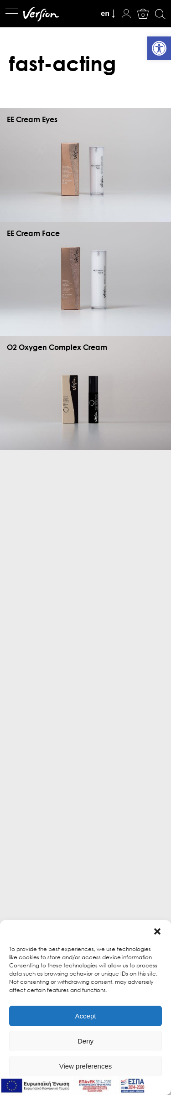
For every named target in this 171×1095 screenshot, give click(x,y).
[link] (159, 48)
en (105, 13)
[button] (157, 931)
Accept (85, 1016)
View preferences (85, 1066)
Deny (85, 1041)
